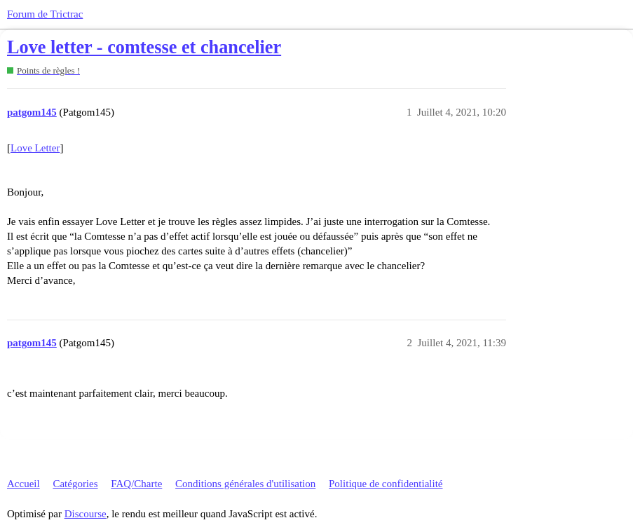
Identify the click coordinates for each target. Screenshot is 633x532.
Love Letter (35, 148)
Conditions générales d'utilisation (245, 483)
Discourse (85, 513)
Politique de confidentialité (385, 483)
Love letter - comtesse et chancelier (144, 47)
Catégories (75, 483)
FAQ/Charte (136, 483)
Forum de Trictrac (45, 14)
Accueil (23, 483)
